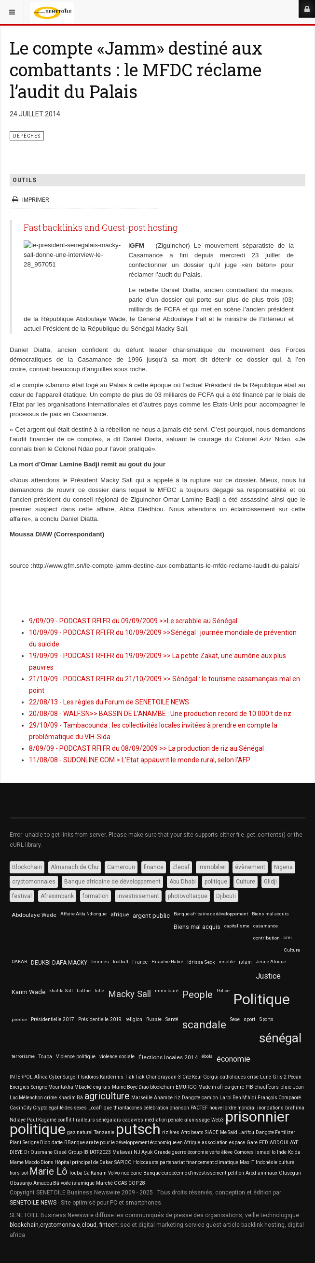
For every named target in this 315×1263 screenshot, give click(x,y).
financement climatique (212, 1162)
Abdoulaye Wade (34, 915)
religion (133, 1019)
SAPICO (123, 1162)
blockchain (162, 1087)
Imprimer (31, 199)
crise (253, 1077)
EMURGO (186, 1087)
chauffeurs (267, 1087)
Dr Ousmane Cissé (45, 1152)
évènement (250, 867)
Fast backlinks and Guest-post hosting (101, 227)
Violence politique (76, 1056)
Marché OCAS (111, 1183)
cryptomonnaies (33, 881)
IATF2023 (100, 1152)
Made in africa (214, 1087)
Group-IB (78, 1152)
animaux (267, 1173)
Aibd (251, 1173)
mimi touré (166, 990)
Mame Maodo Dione (31, 1162)
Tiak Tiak (134, 1077)
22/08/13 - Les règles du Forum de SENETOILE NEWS (109, 702)
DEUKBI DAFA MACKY (59, 962)
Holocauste (145, 1162)
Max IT (247, 1162)
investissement (138, 896)
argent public (151, 915)
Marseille (141, 1097)
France (140, 962)
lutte (99, 990)
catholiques (233, 1077)
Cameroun (121, 867)
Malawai (122, 1152)
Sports (266, 1019)
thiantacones (127, 1107)
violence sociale (117, 1056)
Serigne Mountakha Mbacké (61, 1087)
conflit (64, 1120)
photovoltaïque (187, 896)
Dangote (191, 1097)
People (197, 994)
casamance (265, 925)
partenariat (172, 1162)
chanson (179, 1107)
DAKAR (19, 961)
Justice (268, 976)
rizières (170, 1132)
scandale (204, 1024)
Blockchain (27, 867)
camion (210, 1097)
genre (238, 1087)
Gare (252, 1142)
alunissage (197, 1120)
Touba (45, 1056)
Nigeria (283, 867)
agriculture (107, 1096)
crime (50, 1097)
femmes (100, 961)
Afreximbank (57, 896)
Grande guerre (170, 1152)
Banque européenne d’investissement (184, 1173)
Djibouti (226, 896)
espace (237, 1142)
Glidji (270, 881)
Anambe (163, 1097)
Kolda (294, 1152)
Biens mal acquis (270, 913)
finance (154, 867)
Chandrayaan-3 (163, 1077)
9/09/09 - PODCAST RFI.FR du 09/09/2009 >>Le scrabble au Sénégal (133, 621)
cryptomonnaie (60, 1224)
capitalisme (236, 925)
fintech (108, 1224)
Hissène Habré (167, 961)
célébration (156, 1107)
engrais (101, 1087)
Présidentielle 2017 (52, 1019)
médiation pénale (164, 1120)
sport (249, 1019)
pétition (236, 1173)
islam (245, 962)
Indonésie (266, 1162)
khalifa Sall (61, 990)
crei (288, 937)
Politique (261, 999)
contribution (266, 937)
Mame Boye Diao (130, 1087)
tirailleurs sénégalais (97, 1120)
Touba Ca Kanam (88, 1173)
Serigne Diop (36, 1142)
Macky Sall (129, 994)
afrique (119, 914)
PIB (249, 1087)
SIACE (212, 1132)
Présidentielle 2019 (100, 1019)
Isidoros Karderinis (102, 1077)
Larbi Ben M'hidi (237, 1097)
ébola (207, 1056)
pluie (285, 1087)
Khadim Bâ (70, 1097)
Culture (245, 881)
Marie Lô (48, 1171)
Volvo (114, 1173)
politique (216, 881)
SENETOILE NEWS (33, 1202)
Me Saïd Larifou (237, 1132)
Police (223, 990)
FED (263, 1142)
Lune (265, 1077)
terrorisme (23, 1056)
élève (227, 1152)
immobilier (212, 867)
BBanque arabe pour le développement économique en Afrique (132, 1142)
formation (95, 896)
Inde (282, 1152)
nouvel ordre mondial (232, 1107)
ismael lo (265, 1152)
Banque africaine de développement (112, 881)
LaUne (84, 990)
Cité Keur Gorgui (200, 1077)
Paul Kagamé (41, 1120)
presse (19, 1019)
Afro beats (192, 1132)
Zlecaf (181, 867)
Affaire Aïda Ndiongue (83, 913)
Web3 (217, 1120)
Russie (154, 1019)
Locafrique (100, 1107)
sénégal (280, 1038)
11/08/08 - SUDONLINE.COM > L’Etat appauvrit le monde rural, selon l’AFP (139, 760)
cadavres (133, 1120)
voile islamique (78, 1183)
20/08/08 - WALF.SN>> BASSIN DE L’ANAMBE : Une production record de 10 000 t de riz (160, 713)
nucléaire (131, 1173)
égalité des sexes (68, 1107)
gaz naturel (80, 1132)
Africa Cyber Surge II (56, 1077)
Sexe (235, 1019)
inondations (270, 1107)
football (120, 961)
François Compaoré (279, 1097)
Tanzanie (104, 1132)
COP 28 (136, 1183)
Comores (244, 1152)
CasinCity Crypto (28, 1107)
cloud (89, 1224)
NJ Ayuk (143, 1152)
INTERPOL (21, 1077)
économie (233, 1059)
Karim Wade (28, 992)
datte (57, 1142)
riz (177, 1097)
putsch (138, 1129)
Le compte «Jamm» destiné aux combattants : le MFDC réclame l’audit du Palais (136, 69)
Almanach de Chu (74, 867)
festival (22, 896)
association (215, 1142)
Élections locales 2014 (168, 1057)
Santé (171, 1019)
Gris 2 (280, 1077)
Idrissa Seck (201, 962)
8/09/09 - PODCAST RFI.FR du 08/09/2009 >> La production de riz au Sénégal (146, 748)
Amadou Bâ (46, 1183)
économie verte (204, 1152)
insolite (227, 961)
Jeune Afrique (271, 961)
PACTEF (199, 1107)
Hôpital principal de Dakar (84, 1162)
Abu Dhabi (182, 881)
